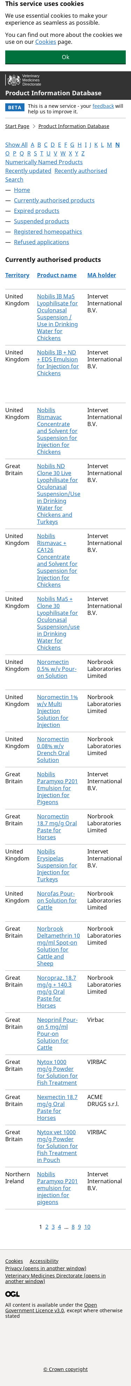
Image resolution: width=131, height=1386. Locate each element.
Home (22, 189)
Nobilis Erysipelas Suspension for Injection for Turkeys (57, 865)
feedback (103, 106)
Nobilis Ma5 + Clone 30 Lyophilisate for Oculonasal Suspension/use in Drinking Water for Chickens (58, 623)
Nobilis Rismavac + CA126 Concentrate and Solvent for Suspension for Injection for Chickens (57, 560)
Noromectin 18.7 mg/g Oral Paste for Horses (57, 826)
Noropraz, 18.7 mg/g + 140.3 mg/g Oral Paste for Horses (56, 991)
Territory (17, 275)
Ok (66, 57)
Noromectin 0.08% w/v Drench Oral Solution (53, 749)
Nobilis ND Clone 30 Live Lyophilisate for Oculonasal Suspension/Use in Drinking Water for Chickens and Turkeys (58, 494)
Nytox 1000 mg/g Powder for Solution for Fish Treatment (57, 1072)
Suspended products (41, 221)
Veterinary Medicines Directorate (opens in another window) (55, 1278)
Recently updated (28, 171)
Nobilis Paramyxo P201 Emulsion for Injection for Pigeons (57, 788)
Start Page (17, 126)
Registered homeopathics (48, 231)
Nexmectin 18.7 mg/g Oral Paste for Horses (57, 1107)
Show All (16, 145)
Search (14, 179)
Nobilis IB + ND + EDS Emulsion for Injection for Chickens (58, 362)
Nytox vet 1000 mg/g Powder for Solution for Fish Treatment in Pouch (57, 1146)
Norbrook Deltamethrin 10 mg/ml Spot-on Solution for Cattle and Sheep (58, 946)
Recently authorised (80, 171)
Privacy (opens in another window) (45, 1268)
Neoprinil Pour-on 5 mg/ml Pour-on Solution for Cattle (57, 1033)
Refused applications (41, 242)
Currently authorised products (54, 200)
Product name (57, 275)
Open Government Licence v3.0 (51, 1307)
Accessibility (44, 1261)
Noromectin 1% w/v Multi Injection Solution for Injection (57, 711)
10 (87, 1227)
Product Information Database (53, 92)
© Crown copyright (65, 1369)
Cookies (45, 42)
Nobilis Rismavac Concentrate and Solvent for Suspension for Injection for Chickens (57, 431)
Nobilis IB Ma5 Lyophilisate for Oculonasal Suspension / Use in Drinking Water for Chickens (57, 317)
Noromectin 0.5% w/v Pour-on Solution (57, 669)
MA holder (101, 275)
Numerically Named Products (44, 162)
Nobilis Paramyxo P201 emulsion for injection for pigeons (57, 1188)
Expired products (36, 210)
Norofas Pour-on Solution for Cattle (57, 900)
